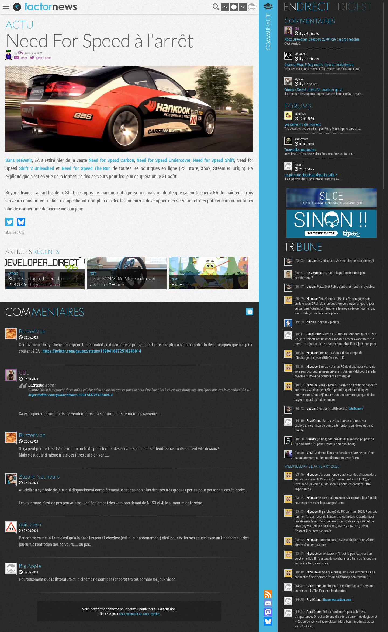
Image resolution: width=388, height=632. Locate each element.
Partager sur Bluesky (21, 222)
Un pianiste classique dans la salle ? (310, 175)
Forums (297, 106)
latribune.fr (356, 408)
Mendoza (300, 113)
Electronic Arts (14, 232)
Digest (354, 7)
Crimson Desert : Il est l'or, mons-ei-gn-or (313, 89)
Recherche (216, 7)
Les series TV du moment (302, 124)
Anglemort (301, 139)
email (24, 58)
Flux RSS (268, 594)
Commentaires (309, 21)
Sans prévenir (18, 160)
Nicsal (298, 164)
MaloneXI (301, 54)
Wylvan (299, 79)
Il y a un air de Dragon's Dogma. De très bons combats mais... (323, 94)
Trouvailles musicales (300, 150)
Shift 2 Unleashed (36, 168)
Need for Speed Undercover (163, 160)
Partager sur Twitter (9, 222)
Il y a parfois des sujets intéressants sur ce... (312, 179)
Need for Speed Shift (213, 160)
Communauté (268, 289)
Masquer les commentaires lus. (249, 311)
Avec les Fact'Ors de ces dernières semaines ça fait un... (319, 154)
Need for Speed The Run (86, 168)
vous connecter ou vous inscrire (139, 614)
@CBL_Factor (43, 58)
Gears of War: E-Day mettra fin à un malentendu (319, 64)
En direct (306, 7)
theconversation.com (337, 599)
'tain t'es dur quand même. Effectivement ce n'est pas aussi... (323, 68)
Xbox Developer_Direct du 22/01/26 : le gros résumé (321, 39)
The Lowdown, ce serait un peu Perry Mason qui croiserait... (322, 128)
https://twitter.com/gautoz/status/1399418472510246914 (92, 351)
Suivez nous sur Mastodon (268, 612)
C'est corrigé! (292, 43)
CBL (21, 52)
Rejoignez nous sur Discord (268, 603)
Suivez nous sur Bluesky (268, 621)
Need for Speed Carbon (111, 160)
